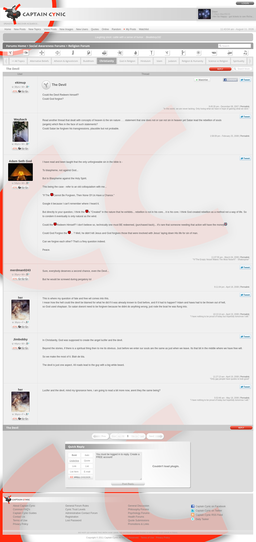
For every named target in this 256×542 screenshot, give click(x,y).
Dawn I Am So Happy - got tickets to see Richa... (233, 14)
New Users (82, 29)
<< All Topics (18, 60)
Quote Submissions (138, 520)
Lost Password (73, 520)
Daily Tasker (202, 519)
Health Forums (136, 516)
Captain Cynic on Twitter (209, 510)
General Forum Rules (77, 505)
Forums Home (16, 46)
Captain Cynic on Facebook (210, 506)
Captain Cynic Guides (25, 513)
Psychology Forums (138, 513)
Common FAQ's (21, 509)
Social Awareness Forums (47, 46)
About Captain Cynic (24, 505)
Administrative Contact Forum (81, 513)
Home (7, 29)
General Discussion (138, 505)
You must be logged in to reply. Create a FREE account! (118, 466)
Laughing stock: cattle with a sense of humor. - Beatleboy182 (128, 37)
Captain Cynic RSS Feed (209, 515)
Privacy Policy (20, 524)
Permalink (244, 106)
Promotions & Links (138, 524)
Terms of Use (20, 520)
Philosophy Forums (138, 509)
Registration (71, 516)
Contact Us (19, 516)
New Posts (19, 29)
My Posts (130, 29)
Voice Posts (50, 29)
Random (116, 29)
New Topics (35, 29)
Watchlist (144, 29)
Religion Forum (79, 46)
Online (105, 29)
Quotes (95, 29)
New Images (66, 29)
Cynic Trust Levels (75, 509)
